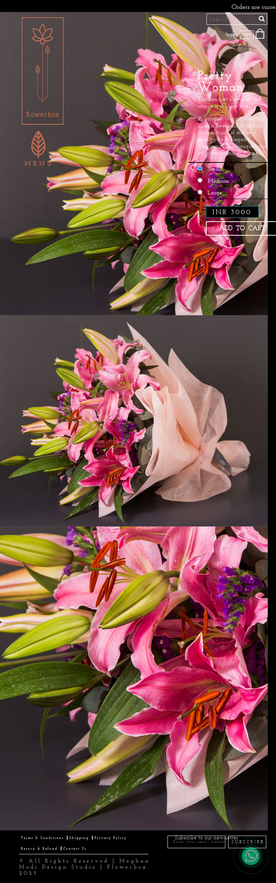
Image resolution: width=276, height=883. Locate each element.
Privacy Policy (111, 838)
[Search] (237, 19)
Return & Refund (39, 848)
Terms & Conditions (42, 838)
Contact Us (75, 848)
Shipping (79, 838)
